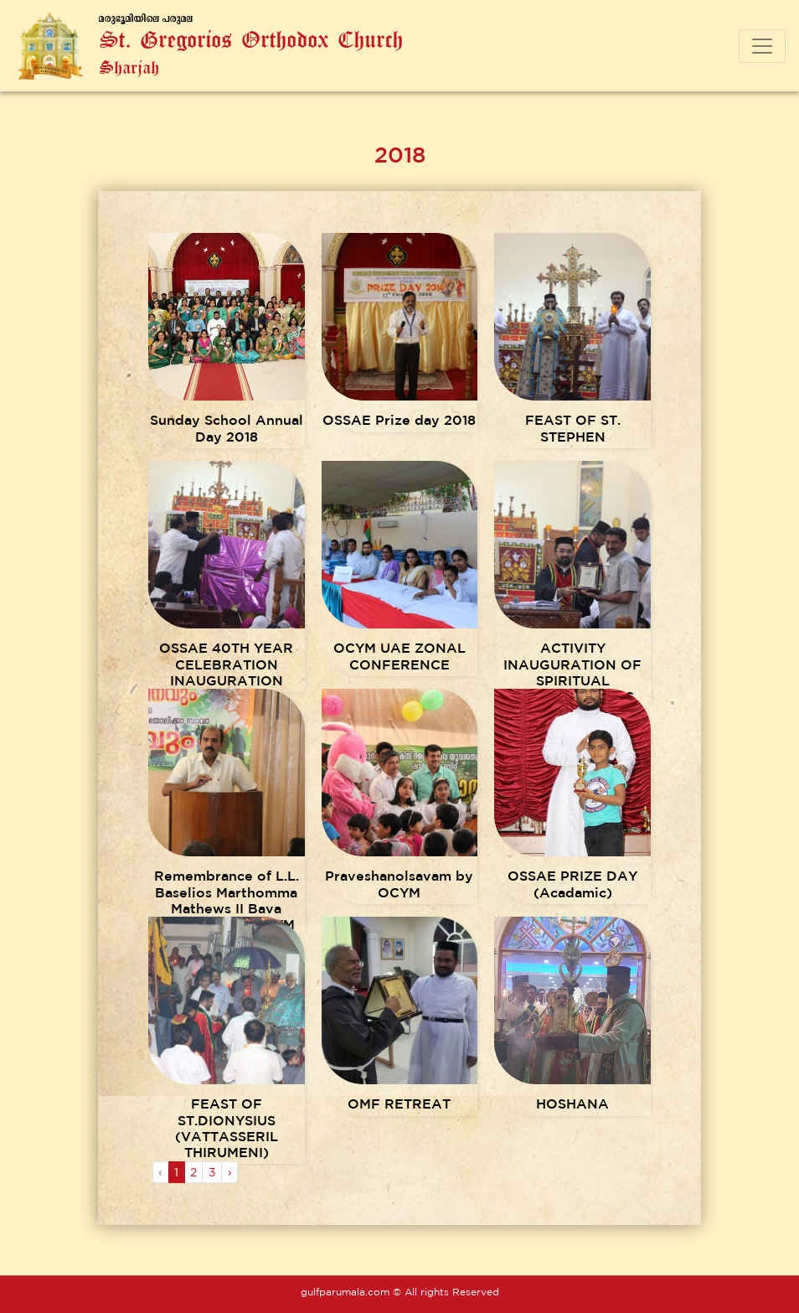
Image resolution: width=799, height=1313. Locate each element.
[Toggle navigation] (762, 46)
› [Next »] (230, 1172)
